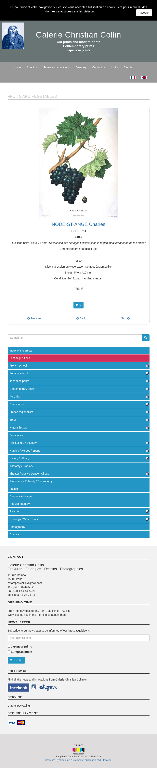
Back (81, 318)
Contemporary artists (22, 388)
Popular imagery (20, 503)
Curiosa (14, 534)
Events (128, 67)
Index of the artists (21, 350)
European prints (21, 651)
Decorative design (21, 496)
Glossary (80, 67)
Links (114, 67)
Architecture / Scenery (23, 442)
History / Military (19, 458)
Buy (78, 305)
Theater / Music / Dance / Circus (29, 473)
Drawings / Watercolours (25, 519)
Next (125, 318)
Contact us (99, 67)
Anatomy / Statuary (21, 466)
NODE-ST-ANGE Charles (78, 224)
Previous (34, 318)
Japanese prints (19, 381)
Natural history (18, 427)
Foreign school (19, 373)
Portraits (15, 396)
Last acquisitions (20, 358)
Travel (13, 419)
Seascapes (16, 435)
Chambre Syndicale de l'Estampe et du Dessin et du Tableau (78, 760)
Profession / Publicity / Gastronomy (31, 481)
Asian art (15, 511)
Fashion (15, 488)
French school (18, 365)
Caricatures (17, 404)
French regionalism (21, 412)
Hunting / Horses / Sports (25, 450)
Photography (17, 526)
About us (32, 67)
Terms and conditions (57, 67)
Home (17, 67)
